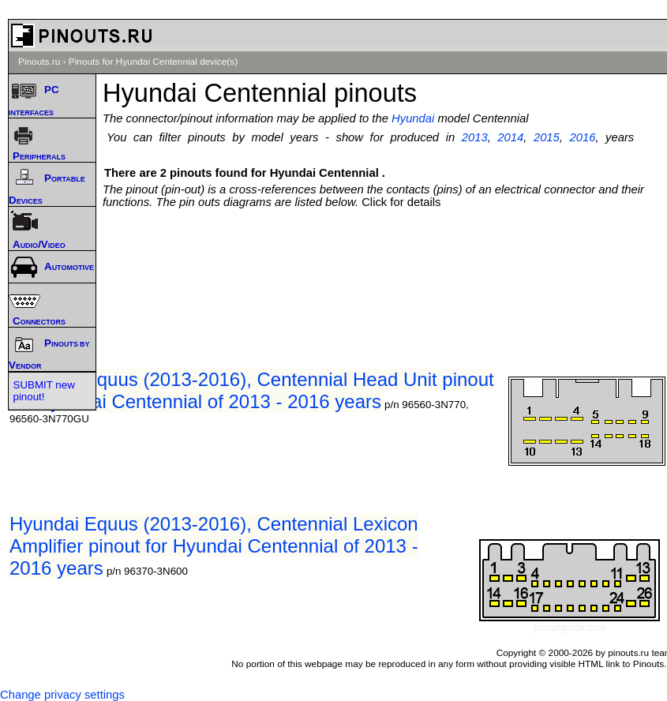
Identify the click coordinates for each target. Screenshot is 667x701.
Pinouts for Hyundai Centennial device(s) (153, 61)
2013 (475, 137)
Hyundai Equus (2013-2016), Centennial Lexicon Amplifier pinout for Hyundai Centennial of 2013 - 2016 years (213, 546)
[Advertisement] (389, 240)
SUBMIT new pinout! (44, 391)
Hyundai (413, 118)
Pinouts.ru (39, 61)
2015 (547, 137)
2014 (510, 137)
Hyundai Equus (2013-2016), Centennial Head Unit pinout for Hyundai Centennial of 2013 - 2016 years (251, 390)
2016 (583, 137)
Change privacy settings (62, 694)
